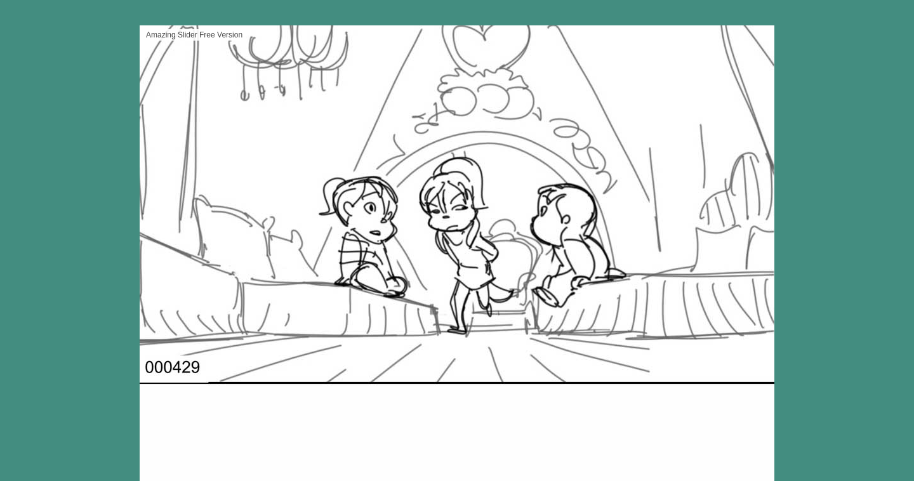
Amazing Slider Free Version (194, 34)
